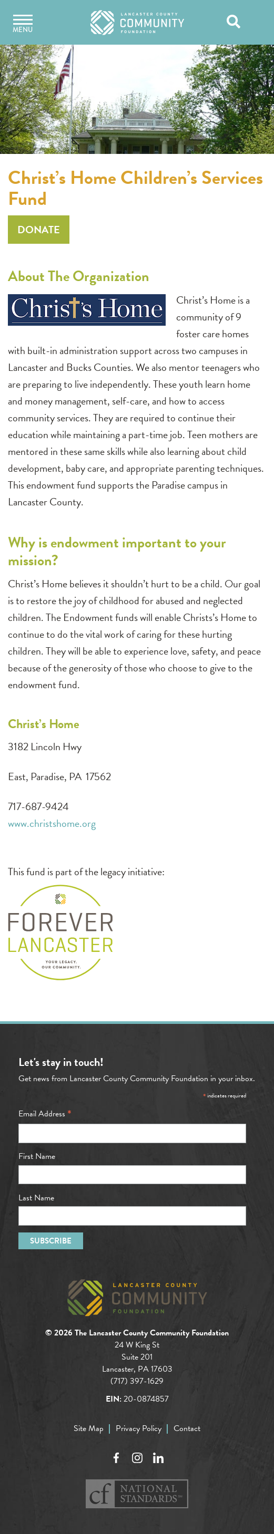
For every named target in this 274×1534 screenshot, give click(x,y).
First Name (36, 1156)
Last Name (36, 1197)
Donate (38, 229)
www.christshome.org (52, 823)
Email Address (45, 1113)
